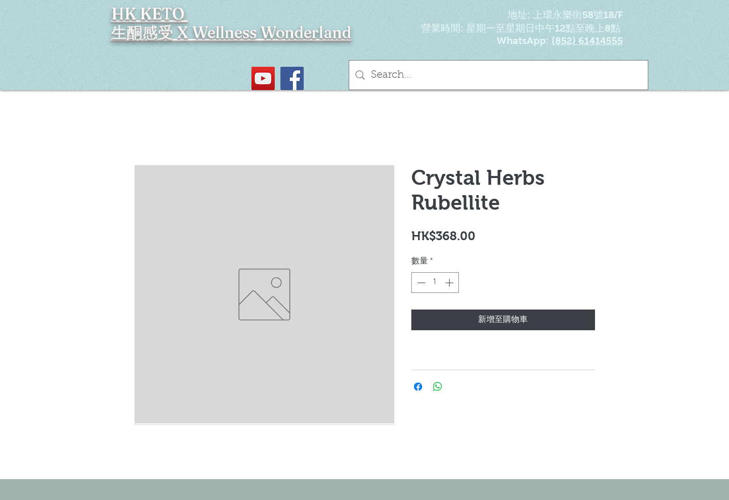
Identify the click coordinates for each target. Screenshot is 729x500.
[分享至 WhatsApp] (438, 386)
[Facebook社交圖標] (292, 78)
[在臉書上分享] (418, 386)
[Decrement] (420, 282)
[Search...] (498, 75)
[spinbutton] (435, 282)
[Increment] (450, 282)
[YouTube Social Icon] (263, 78)
